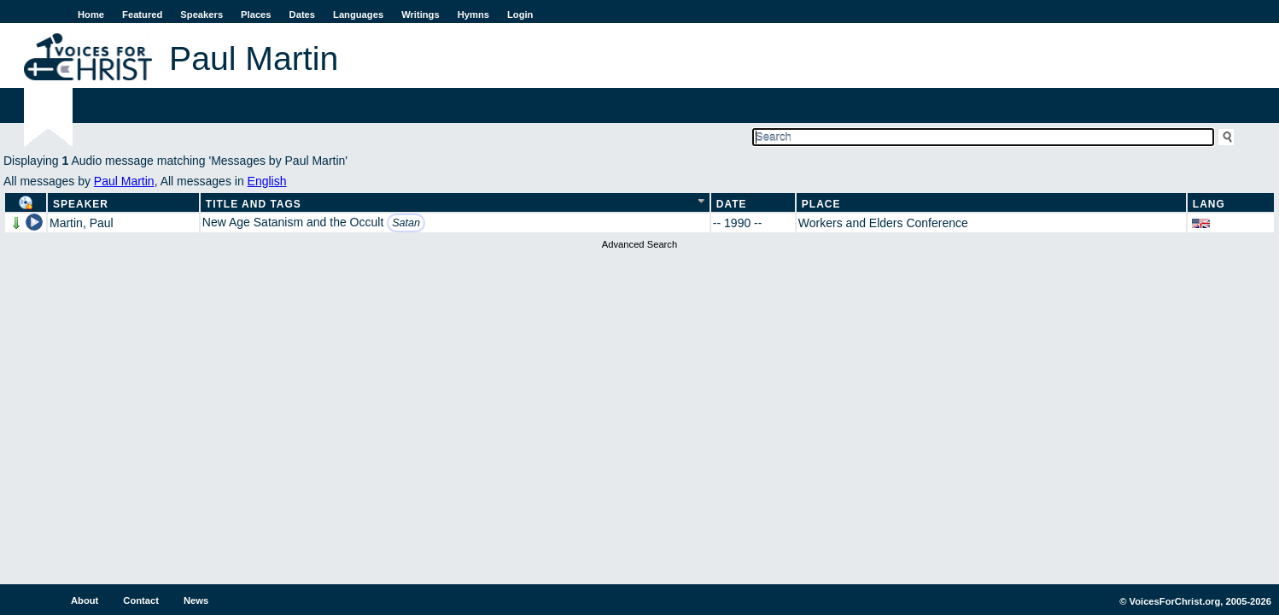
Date (731, 204)
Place (821, 204)
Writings (420, 14)
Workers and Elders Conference (883, 223)
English (267, 181)
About (84, 600)
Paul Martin (124, 181)
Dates (302, 14)
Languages (358, 14)
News (196, 600)
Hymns (473, 14)
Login (520, 14)
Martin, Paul (82, 223)
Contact (141, 600)
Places (256, 14)
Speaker (80, 204)
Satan (406, 223)
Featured (142, 14)
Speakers (201, 14)
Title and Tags (253, 204)
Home (91, 14)
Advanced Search (639, 244)
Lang (1209, 204)
